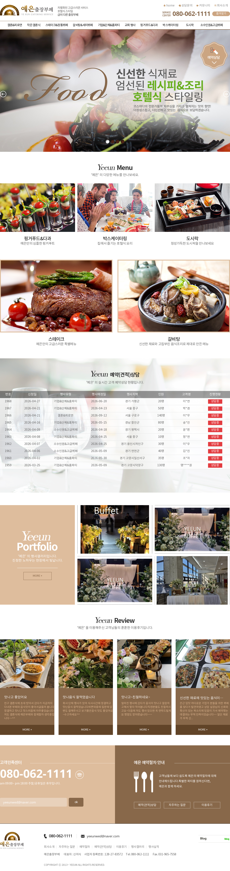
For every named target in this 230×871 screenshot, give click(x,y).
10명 (161, 437)
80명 (161, 422)
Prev (3, 94)
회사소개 (221, 5)
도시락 (190, 25)
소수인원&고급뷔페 (211, 25)
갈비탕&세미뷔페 (83, 25)
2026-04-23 (99, 408)
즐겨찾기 (221, 13)
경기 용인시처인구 (132, 444)
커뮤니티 (203, 5)
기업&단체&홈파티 (109, 25)
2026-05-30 (99, 458)
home (169, 5)
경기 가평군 (132, 401)
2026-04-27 (32, 401)
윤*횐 (186, 430)
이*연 (186, 401)
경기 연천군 (132, 451)
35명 (161, 458)
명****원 (186, 465)
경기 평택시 (132, 430)
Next (226, 94)
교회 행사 (130, 25)
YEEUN (73, 865)
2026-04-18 (99, 430)
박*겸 (186, 408)
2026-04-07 (32, 444)
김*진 (186, 451)
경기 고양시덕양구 (132, 465)
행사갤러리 (137, 847)
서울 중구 (132, 408)
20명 (161, 401)
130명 (161, 465)
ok (76, 802)
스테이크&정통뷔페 (56, 25)
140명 (161, 415)
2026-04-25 (99, 437)
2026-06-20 (99, 401)
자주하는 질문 (177, 805)
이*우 (186, 444)
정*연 (186, 437)
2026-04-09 (32, 430)
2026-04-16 (32, 422)
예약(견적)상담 (147, 805)
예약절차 (84, 847)
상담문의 (185, 5)
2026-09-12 (99, 415)
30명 (161, 444)
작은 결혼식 (33, 25)
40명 (161, 451)
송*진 (186, 422)
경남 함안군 (132, 422)
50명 (161, 408)
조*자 (186, 458)
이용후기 (207, 805)
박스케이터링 (170, 25)
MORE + (37, 575)
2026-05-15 (99, 422)
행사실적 (153, 847)
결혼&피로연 (14, 25)
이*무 (186, 415)
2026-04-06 (32, 451)
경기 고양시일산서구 (132, 458)
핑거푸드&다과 (149, 25)
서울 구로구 (132, 415)
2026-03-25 (32, 465)
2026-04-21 (32, 408)
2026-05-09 (99, 451)
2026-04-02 (32, 458)
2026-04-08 (32, 437)
